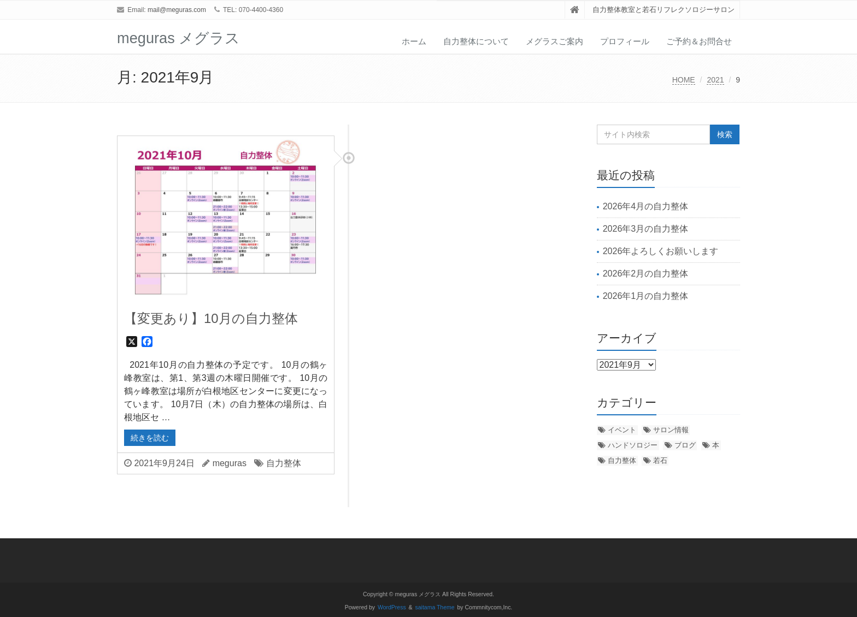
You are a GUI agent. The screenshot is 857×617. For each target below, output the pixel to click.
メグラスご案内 (554, 41)
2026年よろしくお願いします (661, 251)
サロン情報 (671, 430)
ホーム (414, 41)
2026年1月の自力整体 (646, 296)
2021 (715, 79)
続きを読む (150, 437)
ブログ (685, 445)
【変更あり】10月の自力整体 (211, 318)
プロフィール (624, 41)
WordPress (392, 607)
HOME (683, 79)
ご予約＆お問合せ (699, 41)
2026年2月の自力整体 (646, 273)
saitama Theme (435, 607)
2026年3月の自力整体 (646, 228)
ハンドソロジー (633, 445)
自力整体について (476, 41)
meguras (229, 463)
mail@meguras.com (177, 10)
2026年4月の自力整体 (646, 206)
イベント (622, 430)
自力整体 (283, 463)
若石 (660, 460)
